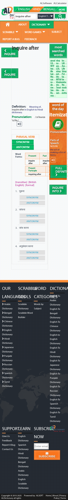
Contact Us (7, 449)
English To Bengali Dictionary (55, 313)
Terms (63, 498)
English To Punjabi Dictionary (55, 378)
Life (63, 68)
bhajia (59, 82)
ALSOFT (39, 495)
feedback (31, 39)
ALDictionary (7, 498)
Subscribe (47, 455)
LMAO (64, 63)
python (59, 74)
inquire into (58, 189)
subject (57, 31)
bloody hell (61, 76)
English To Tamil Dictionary (55, 416)
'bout (58, 87)
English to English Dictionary (55, 339)
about (22, 24)
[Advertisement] (30, 74)
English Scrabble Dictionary (23, 483)
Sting (64, 71)
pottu (64, 93)
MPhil (58, 79)
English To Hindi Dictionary (55, 352)
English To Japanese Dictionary (55, 365)
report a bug (11, 39)
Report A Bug (8, 445)
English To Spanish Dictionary (55, 404)
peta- (64, 82)
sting (58, 71)
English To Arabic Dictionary (55, 300)
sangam (59, 93)
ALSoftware (46, 3)
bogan (65, 60)
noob (64, 87)
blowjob (60, 90)
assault (59, 66)
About (55, 495)
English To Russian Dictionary (55, 391)
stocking (60, 85)
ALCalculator (60, 3)
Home (48, 495)
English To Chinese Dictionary (55, 326)
